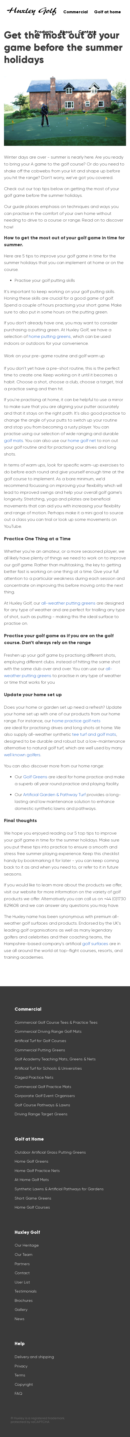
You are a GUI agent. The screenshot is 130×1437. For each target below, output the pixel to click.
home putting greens (50, 336)
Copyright (24, 1384)
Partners (22, 1264)
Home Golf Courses (32, 1207)
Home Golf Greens (31, 1161)
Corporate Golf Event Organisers (45, 1096)
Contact (22, 1273)
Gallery (21, 1309)
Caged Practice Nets (34, 1077)
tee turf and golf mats (94, 734)
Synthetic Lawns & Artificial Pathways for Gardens (59, 1189)
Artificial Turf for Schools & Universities (48, 1068)
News (19, 1319)
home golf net (82, 440)
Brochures (24, 1300)
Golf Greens (35, 776)
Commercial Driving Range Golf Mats (49, 1031)
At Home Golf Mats (32, 1179)
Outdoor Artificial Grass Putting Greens (50, 1152)
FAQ (18, 1393)
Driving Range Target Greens (41, 1114)
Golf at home (107, 11)
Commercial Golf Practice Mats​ (43, 1087)
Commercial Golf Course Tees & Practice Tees (56, 1022)
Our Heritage (27, 1245)
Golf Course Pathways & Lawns (42, 1105)
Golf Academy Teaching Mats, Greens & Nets (55, 1059)
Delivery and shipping (34, 1357)
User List (22, 1282)
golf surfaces (95, 943)
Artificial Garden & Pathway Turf (54, 794)
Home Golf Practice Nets (37, 1170)
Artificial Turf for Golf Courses (40, 1041)
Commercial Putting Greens (40, 1050)
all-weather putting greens (68, 603)
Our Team (23, 1254)
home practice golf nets (76, 720)
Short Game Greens (33, 1198)
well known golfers (22, 754)
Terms (20, 1375)
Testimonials (26, 1291)
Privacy (21, 1366)
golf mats (13, 440)
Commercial (75, 11)
